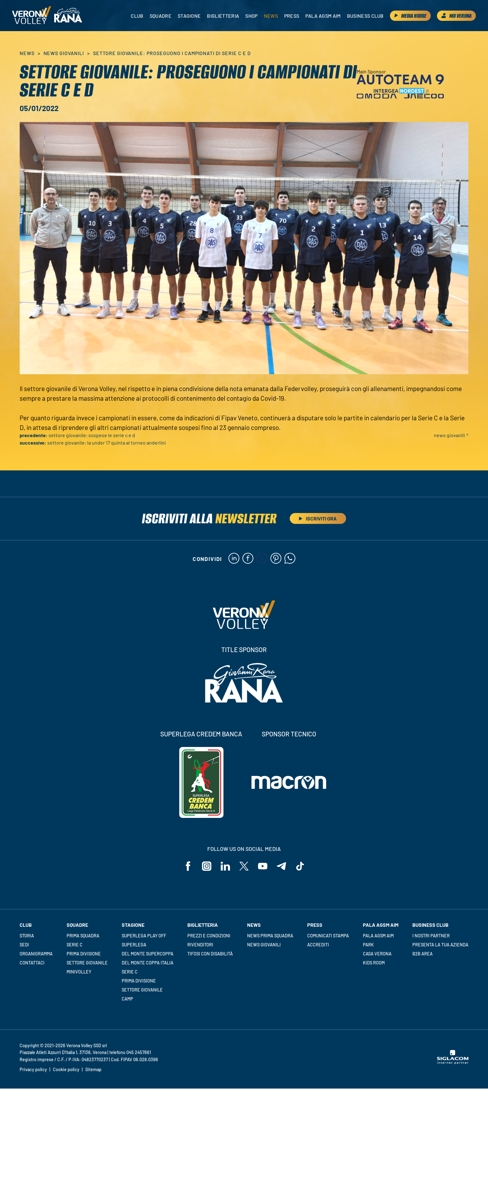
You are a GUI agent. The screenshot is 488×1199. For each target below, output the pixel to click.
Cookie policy (66, 1069)
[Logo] (31, 15)
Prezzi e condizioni (208, 935)
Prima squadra (83, 935)
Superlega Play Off (144, 935)
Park (368, 944)
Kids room (374, 962)
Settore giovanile (87, 962)
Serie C (74, 944)
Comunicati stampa (328, 935)
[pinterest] (275, 559)
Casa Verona (377, 953)
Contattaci (32, 962)
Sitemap (93, 1069)
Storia (27, 935)
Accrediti (318, 944)
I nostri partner (431, 935)
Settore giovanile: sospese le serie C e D (92, 435)
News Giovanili (64, 53)
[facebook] (247, 559)
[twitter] (261, 559)
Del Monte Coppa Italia (147, 962)
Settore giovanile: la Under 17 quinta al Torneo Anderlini (106, 443)
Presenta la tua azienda (440, 944)
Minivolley (79, 971)
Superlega (134, 944)
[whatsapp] (289, 559)
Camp (127, 998)
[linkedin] (233, 559)
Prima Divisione (84, 953)
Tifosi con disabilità (210, 953)
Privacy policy (33, 1069)
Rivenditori (200, 944)
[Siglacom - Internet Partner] (452, 1062)
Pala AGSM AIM (378, 935)
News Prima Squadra (270, 935)
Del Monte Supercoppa (147, 953)
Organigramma (36, 953)
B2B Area (422, 953)
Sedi (24, 944)
